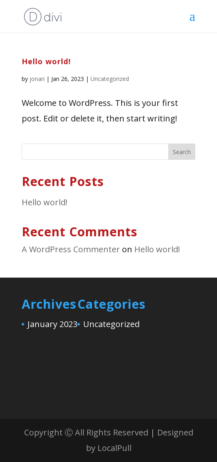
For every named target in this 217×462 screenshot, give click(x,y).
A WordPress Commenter (71, 249)
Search (182, 152)
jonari (37, 79)
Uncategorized (109, 79)
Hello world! (46, 61)
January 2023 (52, 324)
